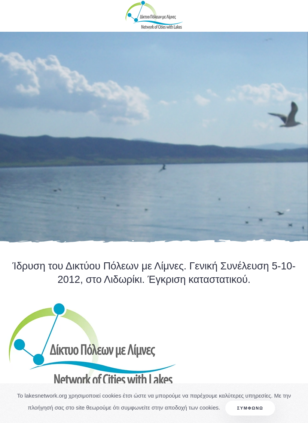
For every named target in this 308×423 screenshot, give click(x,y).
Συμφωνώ (250, 408)
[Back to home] (154, 16)
